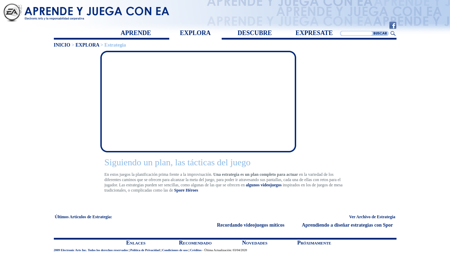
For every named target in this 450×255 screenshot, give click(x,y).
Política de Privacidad (145, 250)
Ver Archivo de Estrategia (372, 216)
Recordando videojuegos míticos (251, 225)
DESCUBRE (254, 32)
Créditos (196, 250)
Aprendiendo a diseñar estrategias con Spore (349, 225)
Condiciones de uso (175, 250)
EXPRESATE (314, 32)
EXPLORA (195, 32)
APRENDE (136, 32)
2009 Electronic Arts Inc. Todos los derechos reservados (91, 250)
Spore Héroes (186, 190)
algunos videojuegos (263, 184)
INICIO (62, 45)
